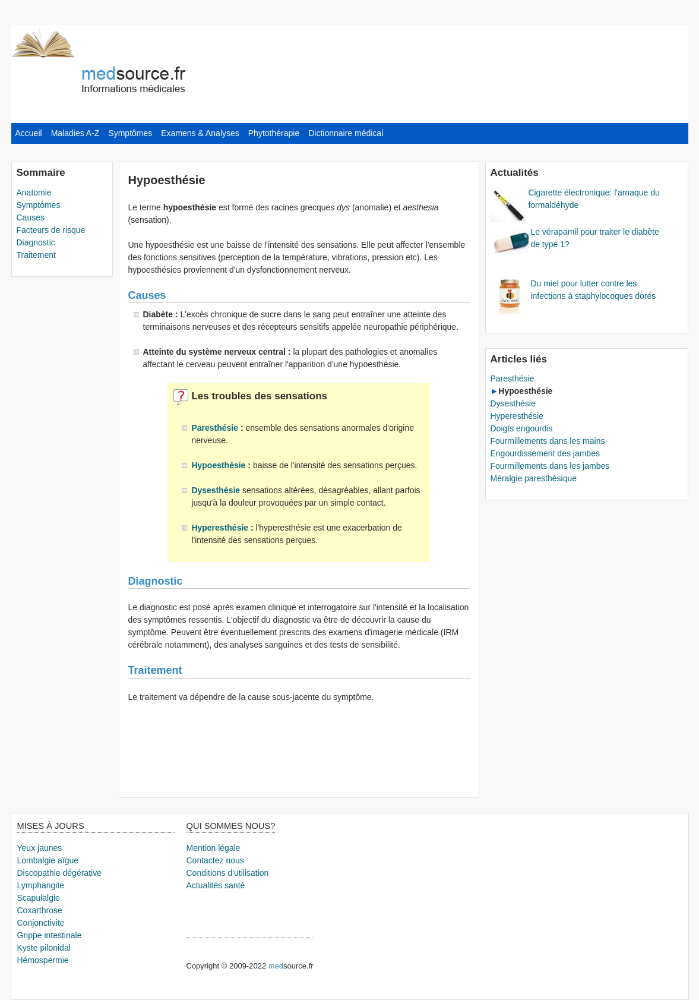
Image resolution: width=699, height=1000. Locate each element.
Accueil (28, 133)
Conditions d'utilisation (227, 873)
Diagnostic (36, 242)
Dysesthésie (216, 490)
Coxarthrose (39, 910)
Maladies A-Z (75, 133)
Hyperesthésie (221, 527)
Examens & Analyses (200, 133)
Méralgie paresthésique (534, 478)
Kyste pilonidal (44, 947)
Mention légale (213, 848)
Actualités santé (215, 885)
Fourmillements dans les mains (548, 441)
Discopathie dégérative (59, 873)
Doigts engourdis (522, 428)
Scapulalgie (38, 898)
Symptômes (130, 133)
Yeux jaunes (39, 848)
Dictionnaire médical (345, 133)
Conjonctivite (41, 923)
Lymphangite (41, 885)
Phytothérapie (273, 133)
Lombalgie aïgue (48, 860)
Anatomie (34, 192)
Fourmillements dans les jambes (550, 466)
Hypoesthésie (219, 465)
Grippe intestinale (49, 935)
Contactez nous (215, 860)
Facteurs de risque (51, 230)
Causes (31, 217)
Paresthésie (216, 428)
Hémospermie (43, 960)
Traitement (36, 255)
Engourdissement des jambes (545, 453)
